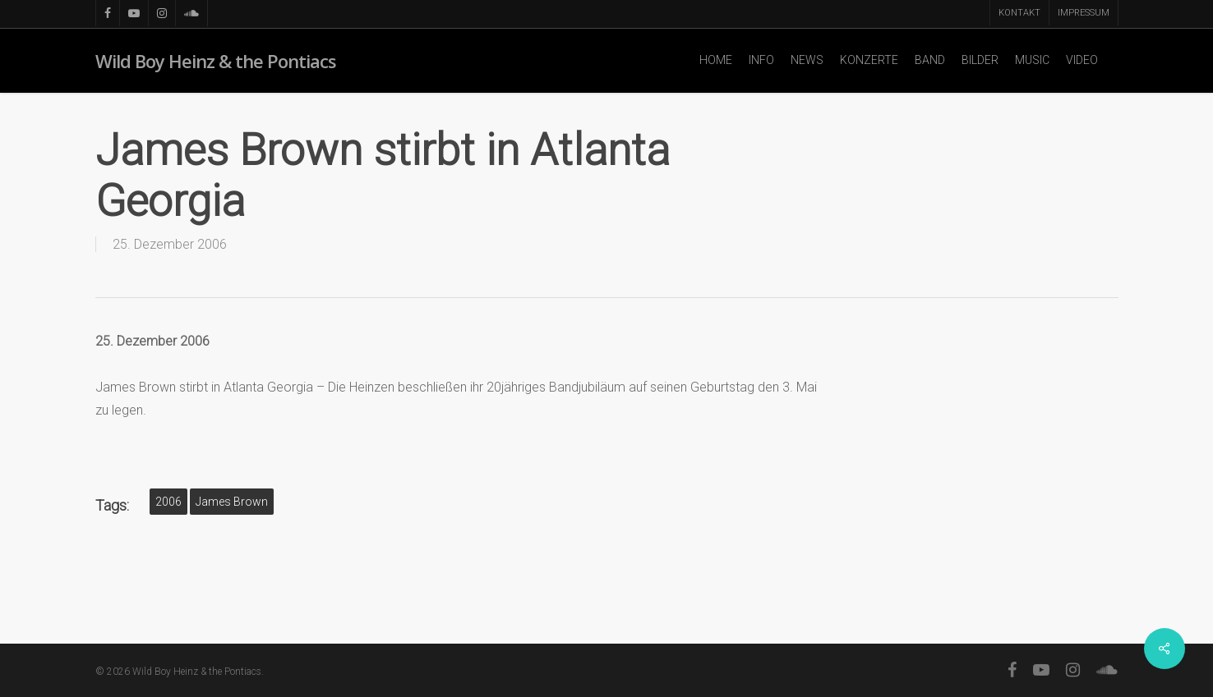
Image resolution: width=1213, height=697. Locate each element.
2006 (168, 501)
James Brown (232, 501)
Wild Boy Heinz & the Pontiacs (215, 61)
